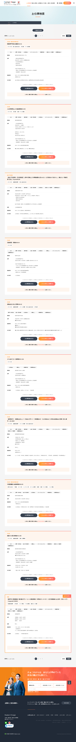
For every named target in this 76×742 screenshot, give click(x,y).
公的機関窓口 (63, 722)
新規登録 (68, 2)
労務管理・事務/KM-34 (13, 242)
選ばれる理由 (34, 3)
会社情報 (47, 715)
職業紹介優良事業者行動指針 (66, 720)
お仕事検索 (28, 3)
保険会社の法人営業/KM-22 (14, 304)
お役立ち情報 (62, 715)
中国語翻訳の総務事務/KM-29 (15, 484)
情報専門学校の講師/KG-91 (14, 44)
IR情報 (52, 715)
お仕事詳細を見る (29, 88)
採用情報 (60, 3)
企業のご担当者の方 (40, 715)
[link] (9, 726)
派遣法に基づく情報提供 (56, 722)
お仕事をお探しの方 (31, 715)
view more (66, 702)
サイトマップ (69, 722)
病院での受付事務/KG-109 (14, 535)
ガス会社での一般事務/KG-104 (15, 359)
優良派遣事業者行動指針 (57, 720)
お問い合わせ (68, 715)
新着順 (63, 35)
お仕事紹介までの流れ (42, 3)
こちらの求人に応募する (47, 88)
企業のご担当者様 (51, 3)
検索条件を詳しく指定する (33, 691)
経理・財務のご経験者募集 (40, 720)
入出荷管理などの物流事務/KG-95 (16, 109)
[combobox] (47, 682)
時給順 (68, 35)
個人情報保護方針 (49, 720)
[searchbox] (47, 682)
